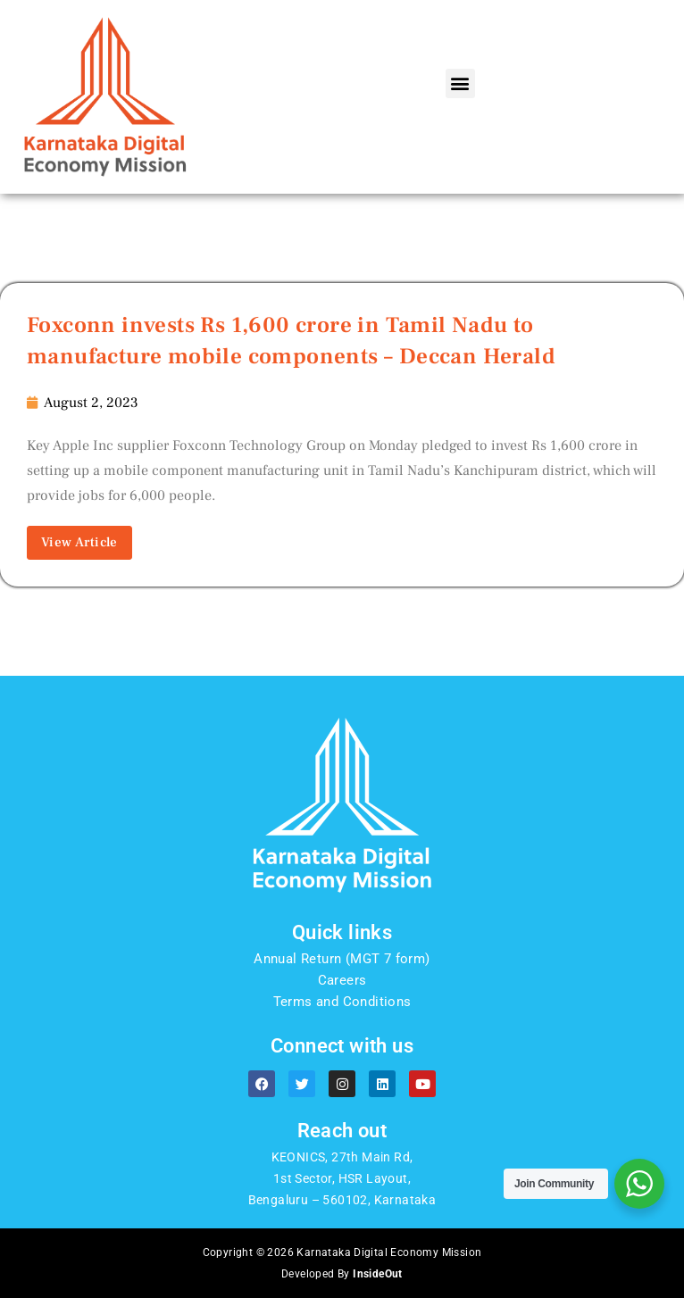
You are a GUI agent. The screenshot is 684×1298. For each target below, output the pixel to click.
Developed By (342, 1274)
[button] (460, 83)
